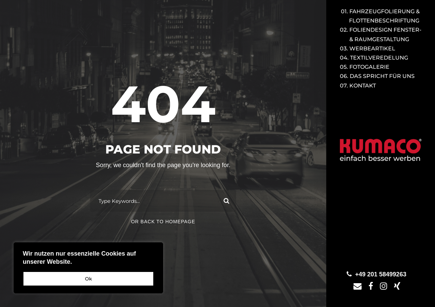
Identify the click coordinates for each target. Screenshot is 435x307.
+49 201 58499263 (380, 274)
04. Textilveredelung (374, 57)
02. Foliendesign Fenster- (380, 34)
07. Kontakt (358, 85)
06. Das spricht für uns (377, 76)
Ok (88, 279)
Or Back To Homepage (163, 221)
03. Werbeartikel (367, 48)
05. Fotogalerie (364, 67)
